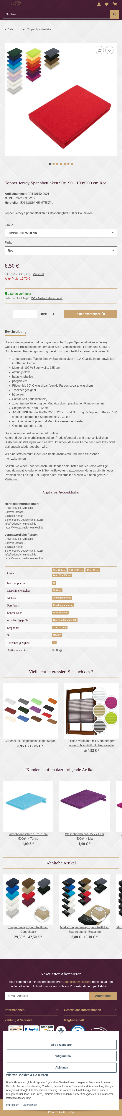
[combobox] (61, 233)
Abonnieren (103, 995)
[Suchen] (56, 14)
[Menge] (25, 314)
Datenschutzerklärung (76, 981)
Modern (57, 635)
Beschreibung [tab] (15, 331)
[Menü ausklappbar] (5, 2)
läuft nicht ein (60, 612)
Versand (38, 274)
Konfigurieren (62, 1056)
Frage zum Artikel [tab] (73, 331)
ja (54, 583)
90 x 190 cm (93, 570)
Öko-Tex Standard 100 (64, 620)
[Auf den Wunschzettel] (109, 50)
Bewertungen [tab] (42, 331)
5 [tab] (65, 164)
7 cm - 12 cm (59, 627)
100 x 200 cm (76, 570)
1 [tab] (50, 164)
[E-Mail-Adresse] (47, 996)
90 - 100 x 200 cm (62, 575)
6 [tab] (68, 164)
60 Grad (57, 590)
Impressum (12, 1104)
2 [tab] (53, 164)
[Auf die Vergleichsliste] (100, 50)
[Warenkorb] (115, 4)
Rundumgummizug (63, 605)
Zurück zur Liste (15, 29)
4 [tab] (61, 164)
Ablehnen (61, 1067)
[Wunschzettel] (107, 4)
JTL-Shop (68, 1112)
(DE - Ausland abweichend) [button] (46, 298)
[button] (99, 4)
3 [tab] (57, 164)
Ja (54, 642)
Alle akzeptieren (61, 1045)
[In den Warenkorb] (8, 41)
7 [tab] (72, 164)
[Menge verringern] (9, 314)
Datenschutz (30, 1104)
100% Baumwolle (62, 597)
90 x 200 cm (59, 570)
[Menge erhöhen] (53, 314)
